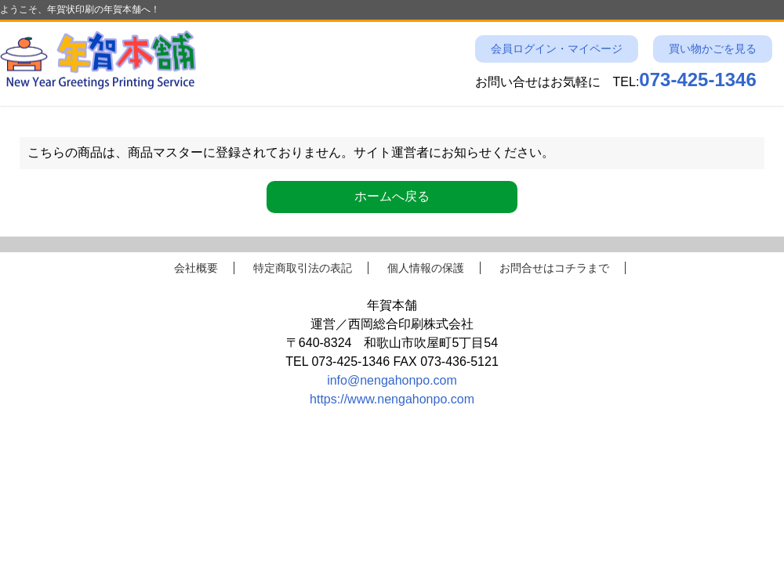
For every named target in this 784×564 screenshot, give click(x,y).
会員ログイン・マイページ (556, 49)
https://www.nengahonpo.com (392, 399)
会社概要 (196, 268)
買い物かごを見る (713, 49)
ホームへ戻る (392, 196)
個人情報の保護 (425, 268)
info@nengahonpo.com (392, 380)
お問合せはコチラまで (554, 268)
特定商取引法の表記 (302, 268)
